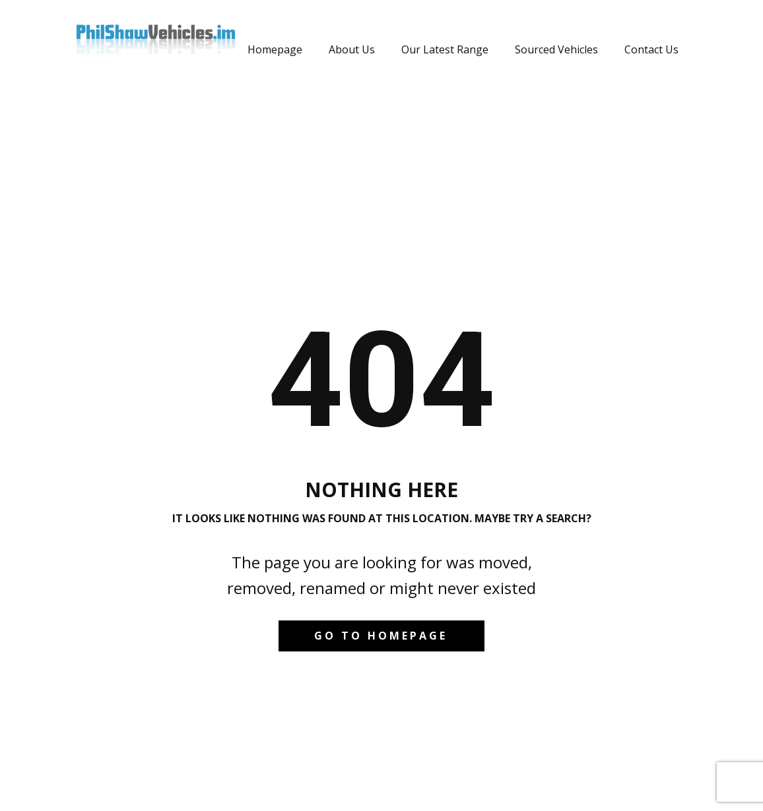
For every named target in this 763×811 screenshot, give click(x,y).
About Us (352, 49)
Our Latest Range (444, 49)
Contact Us (651, 49)
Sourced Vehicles (556, 49)
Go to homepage (381, 635)
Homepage (275, 49)
